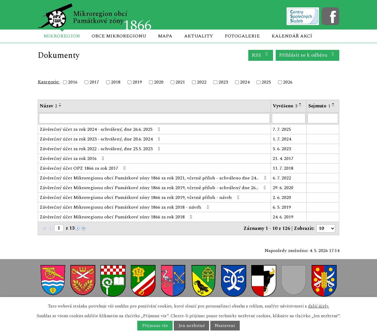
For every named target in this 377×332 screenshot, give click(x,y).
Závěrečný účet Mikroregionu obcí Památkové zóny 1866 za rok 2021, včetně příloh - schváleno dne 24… (154, 177)
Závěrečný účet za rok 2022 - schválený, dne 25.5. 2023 (101, 148)
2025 (266, 82)
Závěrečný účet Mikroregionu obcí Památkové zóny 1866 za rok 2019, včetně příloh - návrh (140, 197)
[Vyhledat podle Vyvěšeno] (288, 118)
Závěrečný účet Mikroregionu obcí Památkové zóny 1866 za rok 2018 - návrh (125, 207)
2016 (72, 82)
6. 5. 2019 (282, 207)
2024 (244, 82)
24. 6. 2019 (283, 216)
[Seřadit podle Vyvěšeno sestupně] (300, 106)
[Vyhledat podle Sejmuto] (322, 118)
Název (48, 105)
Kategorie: (48, 81)
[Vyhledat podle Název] (154, 118)
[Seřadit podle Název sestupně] (60, 106)
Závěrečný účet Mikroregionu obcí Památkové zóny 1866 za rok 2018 (117, 216)
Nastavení (225, 325)
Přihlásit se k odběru (307, 55)
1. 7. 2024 (282, 139)
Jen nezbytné (191, 325)
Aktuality (198, 36)
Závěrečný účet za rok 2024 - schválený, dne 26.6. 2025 (101, 129)
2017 (94, 82)
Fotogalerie (242, 36)
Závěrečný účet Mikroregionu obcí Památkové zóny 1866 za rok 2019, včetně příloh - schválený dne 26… (154, 187)
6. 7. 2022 (282, 177)
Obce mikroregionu (119, 36)
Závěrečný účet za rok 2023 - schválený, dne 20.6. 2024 (101, 139)
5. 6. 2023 (282, 148)
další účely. (318, 306)
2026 (287, 82)
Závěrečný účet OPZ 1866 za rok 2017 (84, 168)
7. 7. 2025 (282, 129)
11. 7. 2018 (283, 168)
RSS (261, 55)
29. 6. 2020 (283, 187)
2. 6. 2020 (282, 197)
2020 (158, 82)
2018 (115, 82)
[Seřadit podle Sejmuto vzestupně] (333, 103)
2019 (137, 82)
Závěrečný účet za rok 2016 (73, 158)
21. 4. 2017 (283, 158)
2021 (180, 82)
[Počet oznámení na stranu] (325, 228)
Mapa (165, 36)
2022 (201, 82)
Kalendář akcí (292, 36)
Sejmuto (319, 105)
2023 (223, 82)
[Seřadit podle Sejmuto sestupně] (333, 106)
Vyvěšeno (285, 105)
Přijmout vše (155, 325)
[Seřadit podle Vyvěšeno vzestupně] (300, 103)
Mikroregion (62, 36)
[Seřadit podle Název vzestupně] (60, 103)
